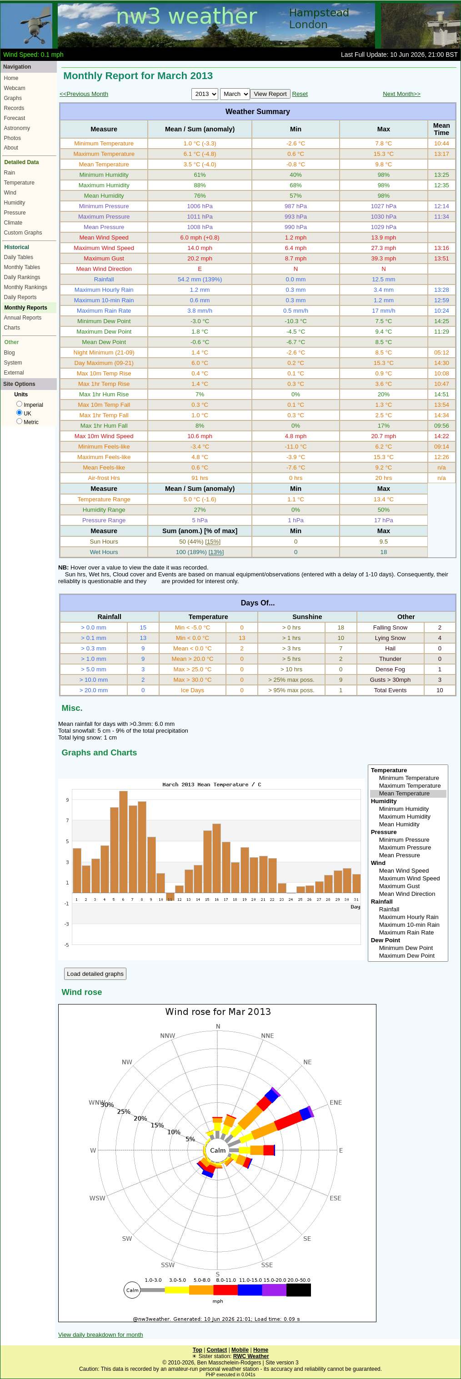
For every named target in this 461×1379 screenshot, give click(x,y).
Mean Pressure (408, 855)
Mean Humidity (408, 825)
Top (197, 1350)
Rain (9, 173)
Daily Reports (20, 297)
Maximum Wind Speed (408, 879)
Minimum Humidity (408, 809)
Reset (299, 93)
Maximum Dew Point (408, 956)
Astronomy (17, 128)
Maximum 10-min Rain (408, 925)
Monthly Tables (22, 267)
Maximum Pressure (408, 848)
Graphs (13, 98)
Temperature (19, 183)
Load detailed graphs (95, 973)
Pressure (15, 213)
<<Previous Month (84, 93)
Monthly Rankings (25, 287)
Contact (217, 1350)
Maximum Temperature (408, 786)
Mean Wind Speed (408, 871)
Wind (10, 193)
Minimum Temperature (408, 778)
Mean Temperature (408, 794)
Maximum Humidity (408, 817)
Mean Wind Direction (408, 894)
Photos (12, 138)
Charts (12, 328)
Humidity (14, 203)
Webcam (14, 88)
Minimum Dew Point (408, 948)
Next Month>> (402, 93)
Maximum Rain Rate (408, 933)
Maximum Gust (408, 886)
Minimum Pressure (408, 840)
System (13, 363)
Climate (13, 223)
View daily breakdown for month (100, 1334)
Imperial (29, 405)
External (14, 373)
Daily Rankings (22, 277)
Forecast (14, 118)
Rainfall (408, 910)
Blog (9, 353)
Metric (27, 422)
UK (23, 413)
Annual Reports (23, 318)
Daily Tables (18, 257)
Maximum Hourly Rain (408, 917)
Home (11, 78)
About (11, 148)
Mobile (240, 1350)
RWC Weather (251, 1356)
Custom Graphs (23, 233)
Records (14, 108)
